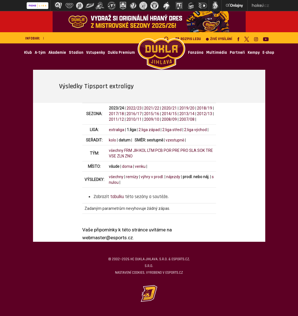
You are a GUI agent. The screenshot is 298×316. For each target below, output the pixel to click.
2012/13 (204, 113)
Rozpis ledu (188, 39)
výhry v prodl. (152, 177)
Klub (28, 52)
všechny (116, 150)
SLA (192, 150)
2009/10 (151, 119)
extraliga (116, 129)
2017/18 (116, 113)
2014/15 (169, 113)
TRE (209, 150)
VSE (112, 156)
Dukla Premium (121, 52)
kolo (112, 140)
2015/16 (151, 113)
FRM (128, 150)
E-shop (268, 52)
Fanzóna (195, 52)
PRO (184, 150)
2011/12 (116, 119)
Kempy (254, 52)
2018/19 (204, 108)
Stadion (76, 52)
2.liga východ (195, 129)
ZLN (120, 156)
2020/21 (169, 108)
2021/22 (151, 108)
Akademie (57, 52)
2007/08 (186, 119)
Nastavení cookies (129, 272)
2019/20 (186, 108)
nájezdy (173, 177)
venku (140, 166)
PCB (159, 150)
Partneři (237, 52)
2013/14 (186, 113)
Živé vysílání (219, 39)
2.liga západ (149, 129)
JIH (136, 150)
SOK (201, 150)
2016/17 (134, 113)
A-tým (40, 52)
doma (127, 166)
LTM (150, 150)
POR (168, 150)
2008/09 (169, 119)
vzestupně (175, 140)
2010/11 (134, 119)
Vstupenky (95, 52)
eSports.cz (174, 272)
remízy (132, 177)
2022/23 (134, 108)
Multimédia (216, 52)
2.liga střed (172, 129)
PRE (176, 150)
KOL (142, 150)
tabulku (117, 197)
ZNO (129, 156)
